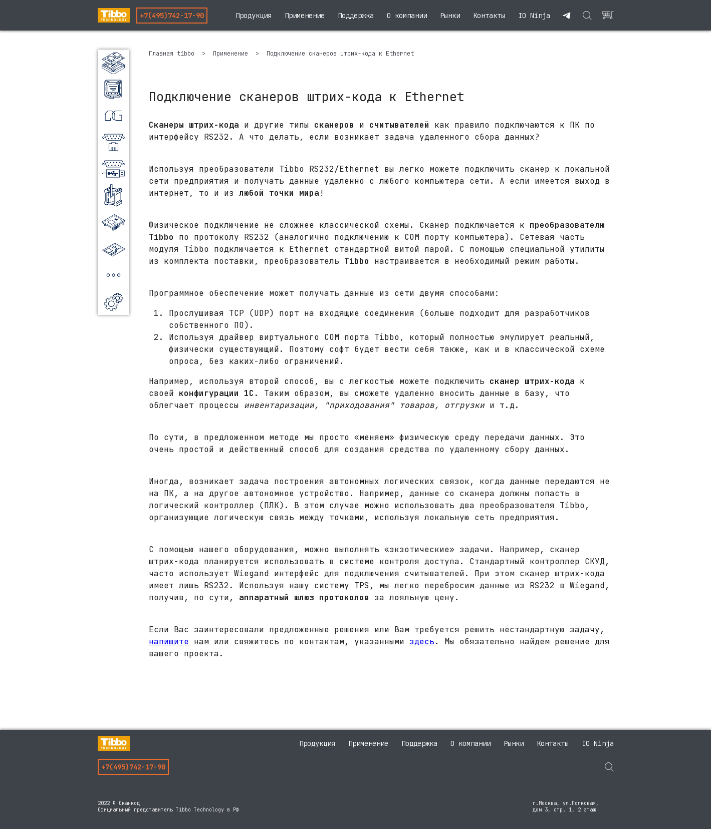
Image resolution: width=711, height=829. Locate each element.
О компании (407, 15)
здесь (421, 641)
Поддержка (356, 15)
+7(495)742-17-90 (172, 15)
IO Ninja (534, 15)
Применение (305, 15)
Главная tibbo (173, 54)
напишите (169, 641)
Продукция (253, 15)
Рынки (450, 15)
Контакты (489, 15)
